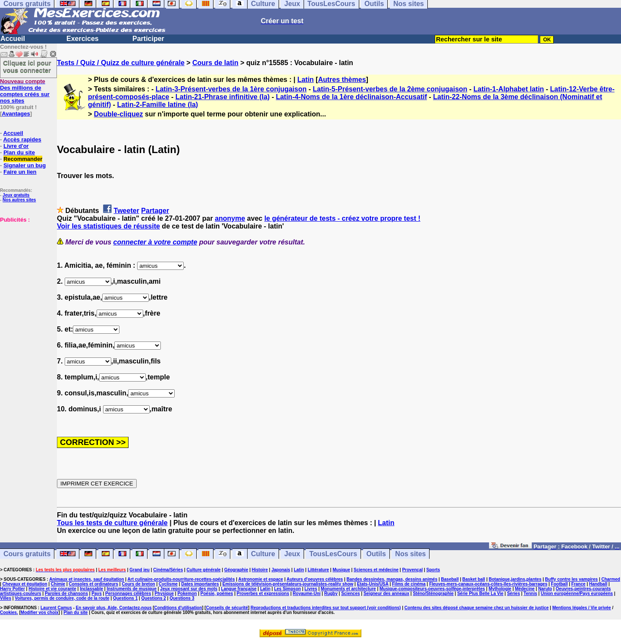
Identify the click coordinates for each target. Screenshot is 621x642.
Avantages (16, 113)
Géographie (236, 569)
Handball (598, 584)
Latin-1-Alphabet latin (509, 89)
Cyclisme (168, 584)
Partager (155, 210)
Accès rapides (22, 139)
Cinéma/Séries (168, 569)
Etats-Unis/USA (373, 584)
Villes (5, 598)
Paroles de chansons (66, 593)
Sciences (350, 593)
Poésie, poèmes (217, 593)
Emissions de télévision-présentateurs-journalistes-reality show (288, 584)
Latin (305, 79)
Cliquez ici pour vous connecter (27, 66)
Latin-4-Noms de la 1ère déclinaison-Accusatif (351, 96)
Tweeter (126, 210)
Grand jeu (139, 569)
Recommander (22, 159)
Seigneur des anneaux (386, 593)
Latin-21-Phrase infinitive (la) (223, 96)
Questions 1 (125, 598)
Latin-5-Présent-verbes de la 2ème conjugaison (390, 89)
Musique (341, 569)
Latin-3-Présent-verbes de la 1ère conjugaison (231, 89)
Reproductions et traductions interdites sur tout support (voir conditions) (326, 607)
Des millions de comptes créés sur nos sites (25, 91)
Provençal (412, 569)
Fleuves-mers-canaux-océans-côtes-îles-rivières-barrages (488, 584)
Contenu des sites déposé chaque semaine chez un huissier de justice (477, 607)
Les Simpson (287, 588)
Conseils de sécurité (227, 607)
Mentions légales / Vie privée (581, 607)
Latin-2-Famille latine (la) (157, 104)
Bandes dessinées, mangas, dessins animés (392, 579)
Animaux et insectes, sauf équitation (86, 579)
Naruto (545, 588)
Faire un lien (20, 172)
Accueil (12, 38)
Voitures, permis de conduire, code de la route (62, 598)
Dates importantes (200, 584)
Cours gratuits (26, 553)
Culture (263, 553)
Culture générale (204, 569)
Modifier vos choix (40, 612)
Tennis (530, 593)
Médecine (525, 588)
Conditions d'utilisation (178, 607)
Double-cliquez (118, 114)
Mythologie (500, 588)
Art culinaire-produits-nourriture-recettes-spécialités (181, 579)
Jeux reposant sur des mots (188, 588)
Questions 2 (153, 598)
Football (559, 584)
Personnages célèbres (128, 593)
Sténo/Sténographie (433, 593)
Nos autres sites (19, 199)
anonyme (230, 218)
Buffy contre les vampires (571, 579)
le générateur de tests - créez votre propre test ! (342, 218)
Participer (148, 38)
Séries (513, 593)
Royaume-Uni (306, 593)
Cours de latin (215, 62)
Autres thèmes (342, 79)
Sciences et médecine (376, 569)
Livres (310, 588)
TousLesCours (333, 553)
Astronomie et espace (260, 579)
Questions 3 (181, 598)
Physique (164, 593)
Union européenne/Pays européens (577, 593)
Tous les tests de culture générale (112, 522)
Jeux (292, 553)
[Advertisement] (26, 266)
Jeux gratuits (16, 195)
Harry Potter (12, 588)
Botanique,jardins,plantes (515, 579)
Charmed (610, 579)
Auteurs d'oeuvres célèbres (314, 579)
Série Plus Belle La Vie (480, 593)
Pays (96, 593)
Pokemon (187, 593)
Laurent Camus (56, 607)
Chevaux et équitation (25, 584)
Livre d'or (16, 146)
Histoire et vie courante (52, 588)
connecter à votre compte (155, 242)
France (578, 584)
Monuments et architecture (348, 588)
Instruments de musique (132, 588)
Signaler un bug (24, 165)
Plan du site (19, 152)
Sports (433, 569)
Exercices (82, 38)
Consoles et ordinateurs (93, 584)
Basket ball (473, 579)
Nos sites (410, 553)
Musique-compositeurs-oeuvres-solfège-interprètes (432, 588)
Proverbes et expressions (263, 593)
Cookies (8, 612)
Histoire (260, 569)
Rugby (331, 593)
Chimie (58, 584)
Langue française (239, 588)
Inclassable (91, 588)
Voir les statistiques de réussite (108, 226)
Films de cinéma (409, 584)
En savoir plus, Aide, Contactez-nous (114, 607)
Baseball (450, 579)
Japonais (280, 569)
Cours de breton (138, 584)
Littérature (318, 569)
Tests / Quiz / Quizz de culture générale (121, 62)
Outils (376, 553)
